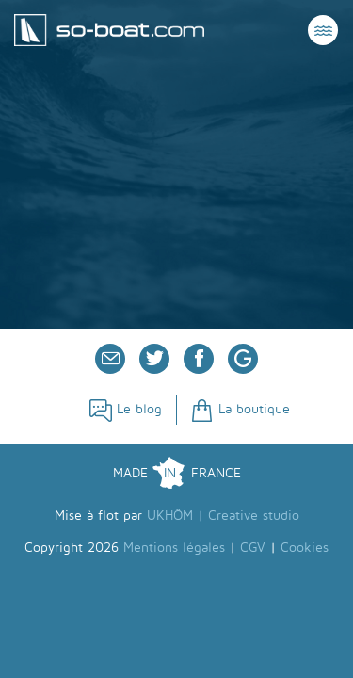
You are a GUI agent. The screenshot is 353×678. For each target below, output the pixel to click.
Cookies (305, 548)
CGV (252, 548)
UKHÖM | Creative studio (223, 515)
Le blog (125, 409)
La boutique (240, 409)
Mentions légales (174, 548)
